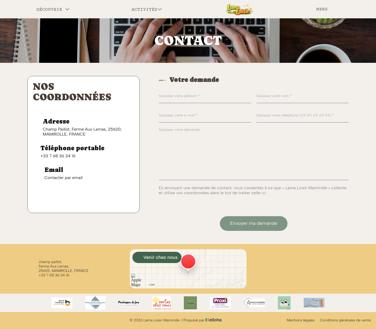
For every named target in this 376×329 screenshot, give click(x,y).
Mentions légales (301, 320)
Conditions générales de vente (345, 320)
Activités (147, 9)
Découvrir (53, 9)
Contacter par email (63, 177)
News (322, 9)
